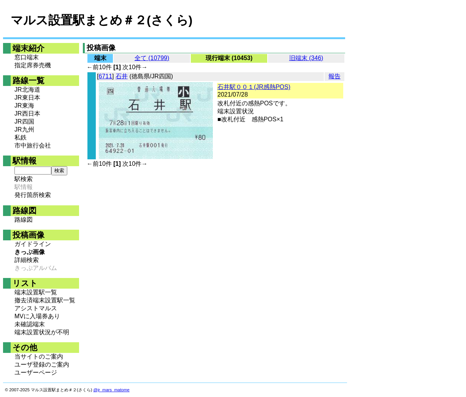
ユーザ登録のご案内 (41, 364)
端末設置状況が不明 (41, 332)
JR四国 (24, 121)
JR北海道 (27, 89)
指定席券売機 (32, 65)
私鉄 (20, 137)
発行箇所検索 (32, 195)
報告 (334, 76)
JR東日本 (27, 97)
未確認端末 (29, 324)
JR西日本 (27, 113)
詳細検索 (26, 260)
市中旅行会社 (32, 145)
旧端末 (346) (306, 58)
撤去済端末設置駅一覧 (44, 300)
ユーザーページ (35, 372)
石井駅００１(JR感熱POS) (253, 87)
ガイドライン (32, 244)
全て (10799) (152, 58)
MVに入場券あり (37, 316)
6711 (105, 76)
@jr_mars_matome (112, 389)
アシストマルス (35, 308)
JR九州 (24, 129)
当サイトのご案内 (38, 356)
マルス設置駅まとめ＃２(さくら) (101, 20)
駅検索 (23, 179)
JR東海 (24, 105)
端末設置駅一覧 (35, 292)
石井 (122, 76)
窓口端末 (26, 57)
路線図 (23, 219)
